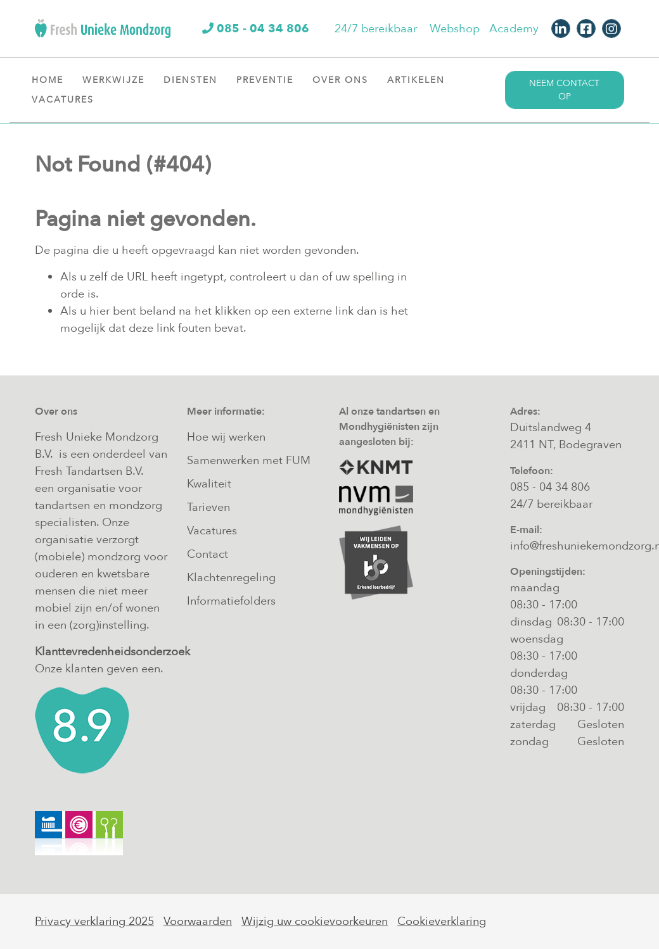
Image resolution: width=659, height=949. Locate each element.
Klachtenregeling (231, 578)
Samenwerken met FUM (248, 460)
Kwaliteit (209, 484)
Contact (207, 554)
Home (47, 80)
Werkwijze (118, 79)
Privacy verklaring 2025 (94, 921)
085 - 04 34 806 (550, 487)
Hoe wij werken (226, 437)
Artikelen (420, 79)
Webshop (455, 29)
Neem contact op (564, 90)
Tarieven (208, 507)
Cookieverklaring (441, 921)
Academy (514, 29)
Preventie (269, 79)
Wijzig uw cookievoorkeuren (314, 921)
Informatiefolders (231, 601)
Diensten (195, 79)
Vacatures (67, 99)
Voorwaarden (197, 921)
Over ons (345, 79)
